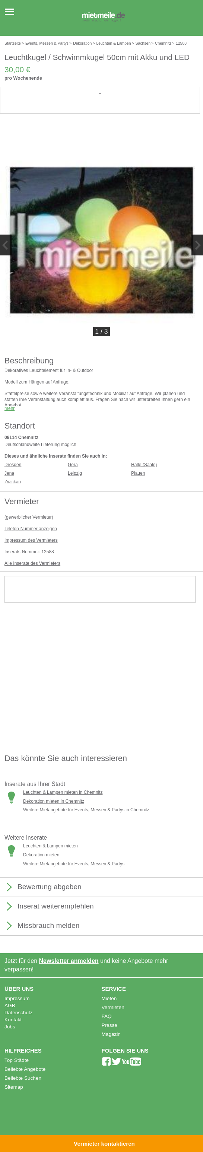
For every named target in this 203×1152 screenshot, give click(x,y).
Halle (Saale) (144, 464)
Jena (9, 473)
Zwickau (12, 481)
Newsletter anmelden (69, 961)
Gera (73, 464)
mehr (9, 408)
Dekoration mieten (41, 854)
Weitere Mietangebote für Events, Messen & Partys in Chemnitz (86, 809)
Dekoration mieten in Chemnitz (53, 801)
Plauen (138, 473)
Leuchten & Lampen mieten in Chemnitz (62, 792)
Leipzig (75, 473)
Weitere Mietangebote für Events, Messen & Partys (73, 863)
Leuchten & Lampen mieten (50, 846)
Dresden (12, 464)
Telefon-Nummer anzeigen (30, 528)
